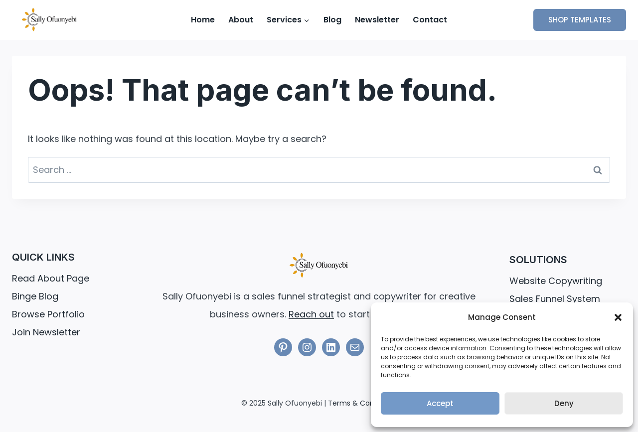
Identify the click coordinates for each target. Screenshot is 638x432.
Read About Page (50, 278)
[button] (618, 317)
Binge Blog (35, 296)
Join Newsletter (46, 332)
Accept (440, 403)
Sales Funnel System (554, 298)
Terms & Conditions (362, 403)
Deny (564, 403)
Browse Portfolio (48, 314)
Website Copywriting (555, 281)
